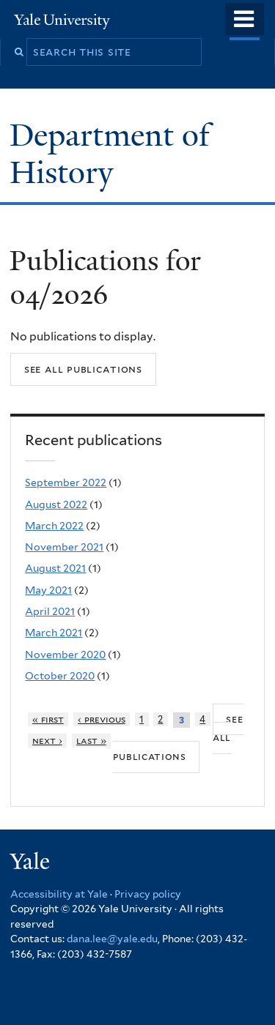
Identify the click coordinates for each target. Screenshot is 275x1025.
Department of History (110, 153)
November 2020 (65, 654)
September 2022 (65, 482)
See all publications (83, 368)
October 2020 (60, 676)
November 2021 (64, 547)
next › (47, 740)
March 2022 (54, 526)
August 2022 (56, 504)
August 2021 (55, 568)
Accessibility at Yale (59, 894)
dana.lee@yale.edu (112, 938)
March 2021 (53, 632)
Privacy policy (147, 894)
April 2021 (50, 611)
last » (91, 740)
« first (48, 719)
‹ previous (101, 719)
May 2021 (48, 590)
